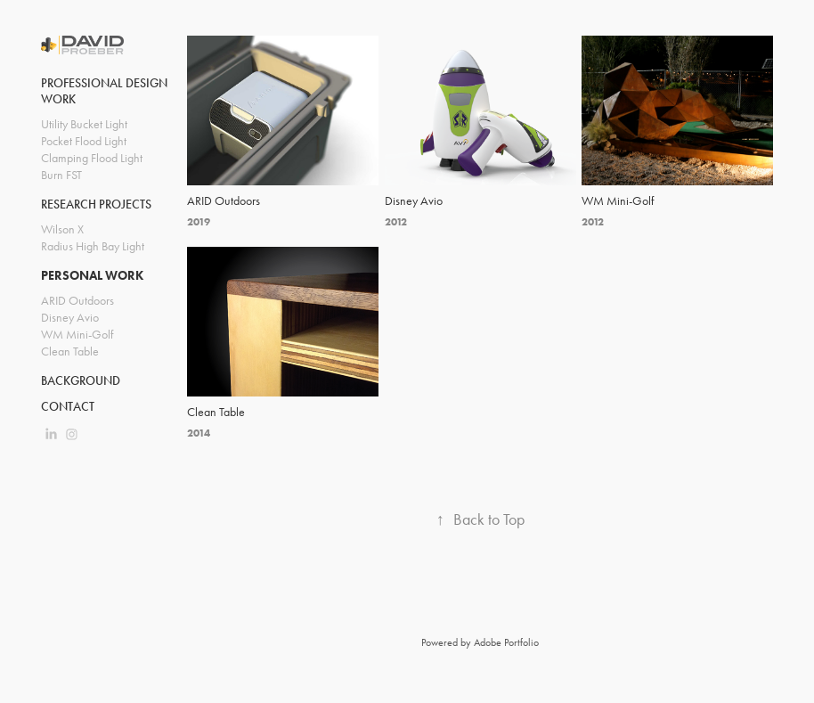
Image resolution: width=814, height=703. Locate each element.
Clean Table (70, 351)
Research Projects (96, 204)
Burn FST (61, 175)
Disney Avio (70, 317)
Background (80, 380)
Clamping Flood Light (91, 158)
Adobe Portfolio (506, 642)
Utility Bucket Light (84, 124)
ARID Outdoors (77, 300)
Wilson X (62, 229)
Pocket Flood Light (83, 141)
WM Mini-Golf (77, 334)
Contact (67, 406)
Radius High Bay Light (92, 246)
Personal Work (92, 275)
